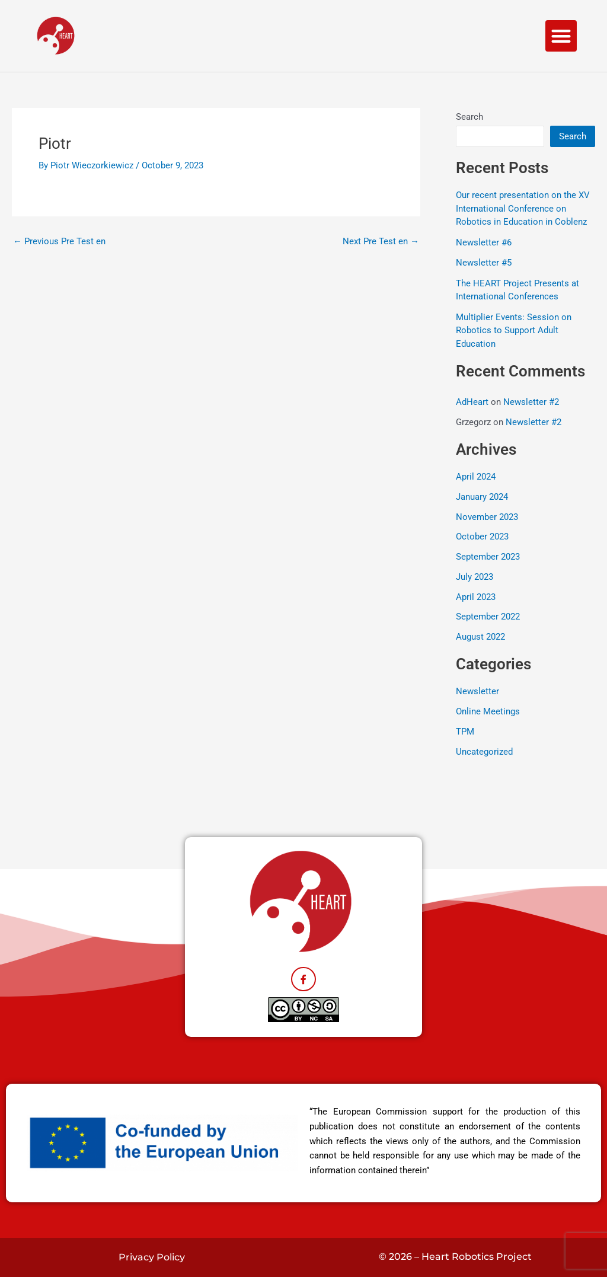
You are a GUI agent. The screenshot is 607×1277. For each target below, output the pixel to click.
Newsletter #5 (484, 262)
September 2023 (488, 556)
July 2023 (474, 577)
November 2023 (487, 517)
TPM (465, 731)
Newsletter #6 (484, 242)
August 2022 (480, 636)
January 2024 (482, 496)
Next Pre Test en (381, 241)
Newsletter (477, 691)
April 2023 (476, 597)
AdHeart (472, 402)
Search (469, 116)
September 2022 (488, 616)
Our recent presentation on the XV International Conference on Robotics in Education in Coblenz (523, 208)
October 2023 (482, 536)
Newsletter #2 (531, 402)
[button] (561, 36)
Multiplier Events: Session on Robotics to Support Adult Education (513, 330)
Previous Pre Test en (59, 241)
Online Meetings (488, 711)
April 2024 (476, 476)
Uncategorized (484, 751)
